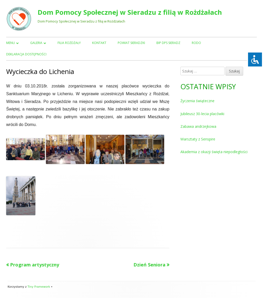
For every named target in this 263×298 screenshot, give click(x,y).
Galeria (36, 43)
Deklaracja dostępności (26, 54)
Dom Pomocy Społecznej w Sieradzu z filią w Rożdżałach (130, 12)
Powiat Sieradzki (131, 43)
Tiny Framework (38, 286)
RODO (196, 43)
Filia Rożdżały (69, 43)
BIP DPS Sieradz (168, 43)
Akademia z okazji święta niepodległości (214, 151)
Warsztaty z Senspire (197, 139)
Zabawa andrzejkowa (198, 126)
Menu (10, 43)
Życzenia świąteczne (197, 100)
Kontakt (99, 43)
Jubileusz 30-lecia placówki (202, 113)
